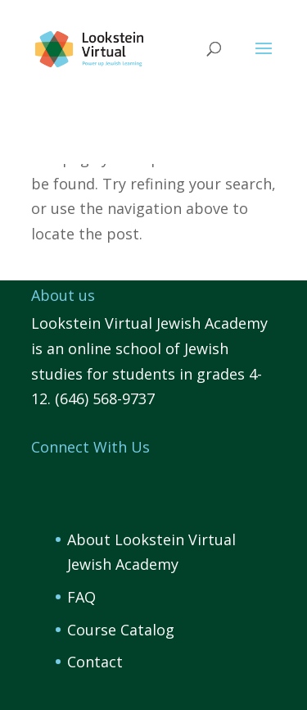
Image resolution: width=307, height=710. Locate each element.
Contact (95, 661)
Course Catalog (120, 629)
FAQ (81, 597)
